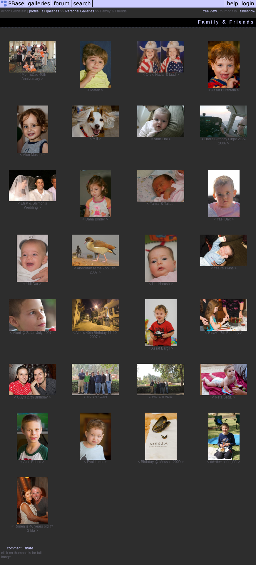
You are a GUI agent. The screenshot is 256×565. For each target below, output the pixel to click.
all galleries (50, 11)
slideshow (247, 11)
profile (34, 11)
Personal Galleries (79, 11)
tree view (210, 11)
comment (14, 548)
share (28, 548)
